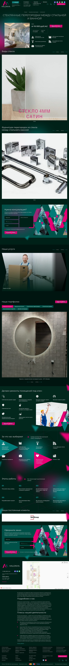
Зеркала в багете (5, 651)
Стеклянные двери (46, 650)
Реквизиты (4, 581)
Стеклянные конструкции (48, 651)
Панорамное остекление (47, 647)
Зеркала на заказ (18, 647)
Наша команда (4, 658)
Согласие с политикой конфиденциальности (15, 229)
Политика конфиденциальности (47, 664)
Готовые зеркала (5, 647)
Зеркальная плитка (32, 648)
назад (56, 130)
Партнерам (4, 657)
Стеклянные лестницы (60, 647)
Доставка (31, 660)
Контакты (45, 6)
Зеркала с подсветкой (19, 652)
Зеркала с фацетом (32, 647)
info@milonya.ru (36, 3)
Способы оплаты (32, 658)
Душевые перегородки (6, 648)
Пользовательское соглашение (61, 664)
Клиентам (36, 6)
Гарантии (31, 657)
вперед (64, 130)
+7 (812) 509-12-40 (37, 1)
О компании (26, 6)
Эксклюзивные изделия (60, 651)
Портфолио (17, 658)
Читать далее (20, 643)
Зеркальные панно (32, 652)
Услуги (16, 657)
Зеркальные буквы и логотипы (33, 651)
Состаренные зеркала (47, 648)
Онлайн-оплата (18, 660)
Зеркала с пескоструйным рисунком (20, 651)
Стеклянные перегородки (61, 650)
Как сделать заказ (32, 655)
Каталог (16, 655)
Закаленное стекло (5, 650)
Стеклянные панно (59, 648)
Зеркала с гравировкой (20, 648)
